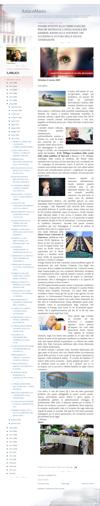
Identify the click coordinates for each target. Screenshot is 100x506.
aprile (13, 135)
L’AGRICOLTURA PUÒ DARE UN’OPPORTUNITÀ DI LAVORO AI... (22, 348)
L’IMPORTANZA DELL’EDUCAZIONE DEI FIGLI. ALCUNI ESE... (21, 161)
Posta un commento (43, 479)
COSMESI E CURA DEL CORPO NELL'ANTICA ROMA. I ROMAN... (21, 276)
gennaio (14, 423)
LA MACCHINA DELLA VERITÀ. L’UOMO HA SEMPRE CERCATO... (20, 153)
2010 (11, 459)
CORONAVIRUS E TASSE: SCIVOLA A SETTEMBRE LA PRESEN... (22, 293)
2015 (11, 442)
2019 (11, 428)
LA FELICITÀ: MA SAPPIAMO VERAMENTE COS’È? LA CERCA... (22, 205)
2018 (11, 431)
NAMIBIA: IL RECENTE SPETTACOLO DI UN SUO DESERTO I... (22, 232)
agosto (13, 121)
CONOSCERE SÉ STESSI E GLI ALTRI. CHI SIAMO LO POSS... (22, 267)
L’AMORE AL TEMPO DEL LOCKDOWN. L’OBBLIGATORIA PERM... (22, 144)
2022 (11, 97)
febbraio (14, 420)
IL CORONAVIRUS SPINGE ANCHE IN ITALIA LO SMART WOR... (21, 328)
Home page (65, 484)
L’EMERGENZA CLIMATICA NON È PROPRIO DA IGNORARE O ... (22, 258)
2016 (11, 438)
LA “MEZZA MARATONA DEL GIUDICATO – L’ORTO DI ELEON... (22, 386)
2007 (11, 470)
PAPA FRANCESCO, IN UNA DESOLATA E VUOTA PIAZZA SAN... (22, 170)
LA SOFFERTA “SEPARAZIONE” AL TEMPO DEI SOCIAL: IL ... (22, 249)
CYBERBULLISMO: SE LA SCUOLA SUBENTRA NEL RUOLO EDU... (22, 412)
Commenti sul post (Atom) (54, 488)
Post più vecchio (88, 484)
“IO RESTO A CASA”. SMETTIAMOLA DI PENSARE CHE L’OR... (20, 240)
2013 (11, 449)
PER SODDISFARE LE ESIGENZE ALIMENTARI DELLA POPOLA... (21, 302)
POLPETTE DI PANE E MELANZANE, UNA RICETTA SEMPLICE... (20, 179)
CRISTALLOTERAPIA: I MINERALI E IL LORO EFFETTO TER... (20, 284)
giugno (14, 128)
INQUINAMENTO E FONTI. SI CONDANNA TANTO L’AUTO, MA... (22, 214)
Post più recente (43, 484)
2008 (11, 466)
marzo (13, 138)
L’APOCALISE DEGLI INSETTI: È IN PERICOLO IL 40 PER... (22, 366)
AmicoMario (33, 11)
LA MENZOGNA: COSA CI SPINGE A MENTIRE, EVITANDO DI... (21, 319)
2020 (11, 104)
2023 (11, 93)
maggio (14, 131)
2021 (11, 100)
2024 (11, 90)
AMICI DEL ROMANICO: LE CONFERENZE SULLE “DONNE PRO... (22, 395)
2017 (11, 435)
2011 (11, 456)
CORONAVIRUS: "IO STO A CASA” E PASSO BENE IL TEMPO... (22, 197)
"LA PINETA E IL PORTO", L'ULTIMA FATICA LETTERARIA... (21, 311)
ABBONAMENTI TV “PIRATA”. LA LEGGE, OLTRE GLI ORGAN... (20, 357)
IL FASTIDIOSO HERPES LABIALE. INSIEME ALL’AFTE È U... (20, 188)
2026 (11, 83)
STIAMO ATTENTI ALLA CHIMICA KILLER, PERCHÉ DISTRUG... (20, 223)
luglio (13, 124)
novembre (15, 110)
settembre (15, 117)
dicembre (14, 107)
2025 (11, 86)
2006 (11, 473)
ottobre (14, 114)
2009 (11, 463)
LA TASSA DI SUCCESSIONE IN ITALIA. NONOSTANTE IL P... (22, 404)
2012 (11, 452)
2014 (11, 445)
